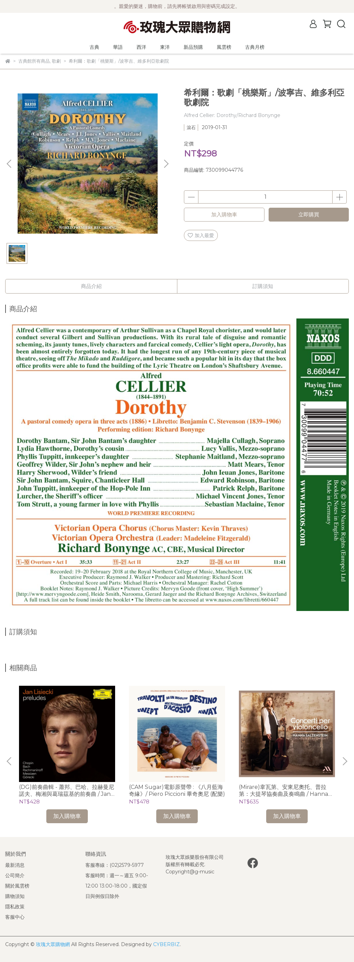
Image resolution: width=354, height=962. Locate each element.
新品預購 (193, 47)
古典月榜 (254, 47)
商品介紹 (91, 286)
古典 (94, 47)
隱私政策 (15, 906)
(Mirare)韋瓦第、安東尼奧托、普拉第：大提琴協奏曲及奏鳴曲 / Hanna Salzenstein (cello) (283, 791)
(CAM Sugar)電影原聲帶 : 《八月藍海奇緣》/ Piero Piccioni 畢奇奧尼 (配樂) (177, 790)
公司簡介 (15, 875)
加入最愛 (201, 235)
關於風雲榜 (17, 886)
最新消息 (15, 865)
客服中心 (15, 917)
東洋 (165, 47)
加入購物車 (224, 214)
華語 (118, 47)
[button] (166, 164)
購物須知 (15, 896)
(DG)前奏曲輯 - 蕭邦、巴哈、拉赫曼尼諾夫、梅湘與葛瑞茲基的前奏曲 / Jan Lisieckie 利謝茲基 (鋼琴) (66, 791)
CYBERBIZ (166, 944)
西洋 (141, 47)
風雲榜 (224, 47)
